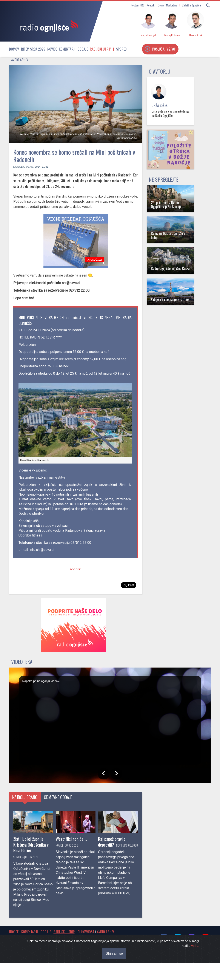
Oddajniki (38, 943)
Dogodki (19, 166)
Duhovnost (85, 931)
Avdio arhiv (19, 59)
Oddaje (83, 49)
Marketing (171, 5)
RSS (51, 943)
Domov (14, 49)
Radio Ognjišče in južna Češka (170, 268)
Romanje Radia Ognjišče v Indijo (168, 235)
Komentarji (67, 49)
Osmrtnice (16, 938)
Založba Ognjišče (191, 5)
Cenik (161, 5)
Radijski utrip (100, 49)
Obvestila (32, 938)
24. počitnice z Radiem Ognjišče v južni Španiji (166, 204)
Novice (52, 49)
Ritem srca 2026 (33, 49)
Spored (121, 49)
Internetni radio (19, 943)
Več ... (195, 959)
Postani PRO (138, 5)
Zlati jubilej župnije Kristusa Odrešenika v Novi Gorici (31, 844)
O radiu (125, 938)
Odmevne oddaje (58, 797)
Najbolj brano (24, 797)
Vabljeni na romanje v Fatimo (170, 299)
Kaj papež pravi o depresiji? (112, 841)
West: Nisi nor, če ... (71, 838)
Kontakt (151, 5)
